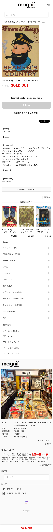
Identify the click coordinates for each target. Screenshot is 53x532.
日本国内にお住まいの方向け (26, 113)
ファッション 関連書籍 (12, 305)
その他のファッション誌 (13, 299)
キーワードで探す (10, 248)
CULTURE (7, 273)
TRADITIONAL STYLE (11, 254)
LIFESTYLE (7, 280)
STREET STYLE (9, 260)
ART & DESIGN (9, 311)
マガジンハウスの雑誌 (12, 292)
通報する (47, 197)
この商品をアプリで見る (26, 189)
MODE (5, 267)
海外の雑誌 (7, 286)
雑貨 (5, 318)
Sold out (27, 105)
